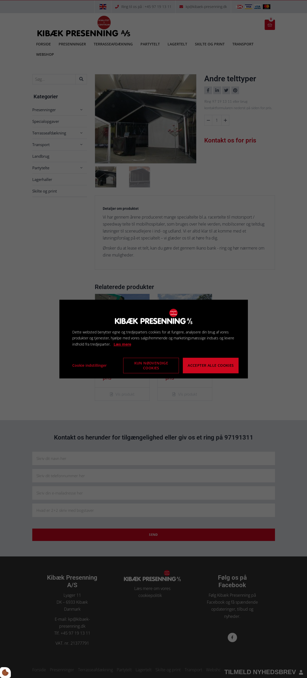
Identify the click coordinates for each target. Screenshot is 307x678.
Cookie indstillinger (89, 365)
